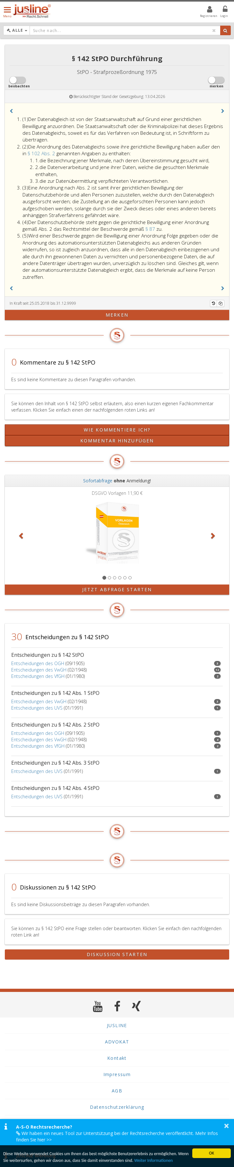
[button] (11, 111)
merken (117, 315)
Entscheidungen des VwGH (38, 670)
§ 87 (150, 229)
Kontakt (117, 1058)
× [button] (226, 1126)
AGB (117, 1091)
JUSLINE (117, 1025)
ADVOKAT (117, 1042)
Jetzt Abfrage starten (117, 589)
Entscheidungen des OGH (37, 663)
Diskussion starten (117, 954)
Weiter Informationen (153, 1161)
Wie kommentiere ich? (117, 430)
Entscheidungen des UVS (37, 708)
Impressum (117, 1074)
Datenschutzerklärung (117, 1107)
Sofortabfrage (97, 481)
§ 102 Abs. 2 (42, 153)
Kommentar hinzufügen (117, 441)
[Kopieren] (220, 303)
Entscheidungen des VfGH (38, 676)
